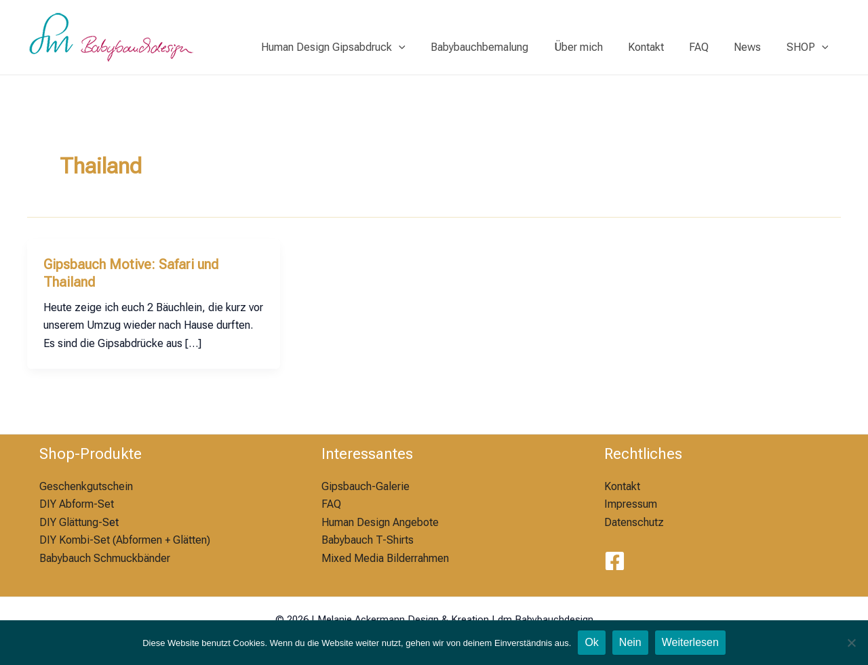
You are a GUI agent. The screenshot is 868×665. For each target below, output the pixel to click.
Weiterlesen (690, 642)
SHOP (809, 47)
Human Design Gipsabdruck (357, 47)
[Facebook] (614, 560)
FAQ (707, 47)
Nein (630, 642)
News (752, 47)
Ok (591, 642)
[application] (422, 47)
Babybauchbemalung (499, 47)
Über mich (594, 47)
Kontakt (658, 47)
